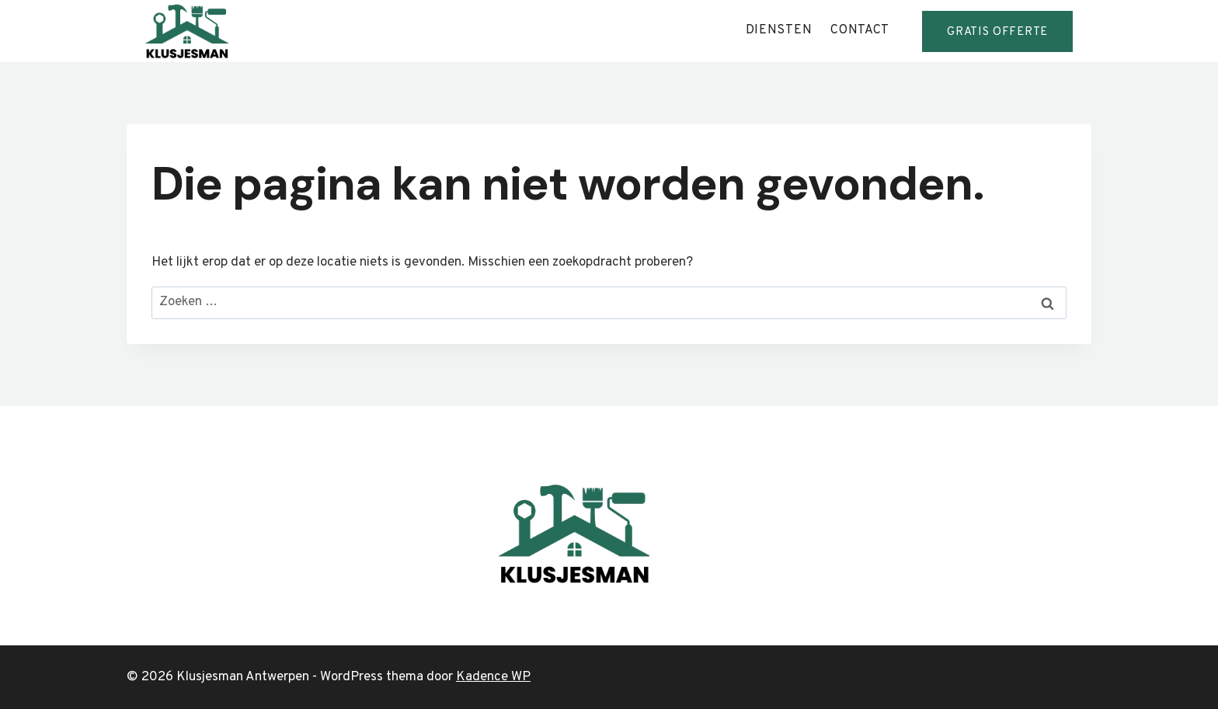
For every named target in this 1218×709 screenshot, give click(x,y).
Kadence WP (493, 677)
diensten (779, 30)
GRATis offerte (997, 32)
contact (859, 30)
